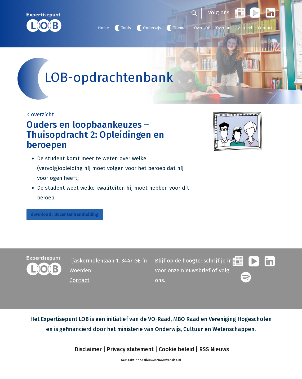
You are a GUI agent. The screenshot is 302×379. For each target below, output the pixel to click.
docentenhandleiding (65, 214)
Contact (265, 27)
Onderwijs (152, 27)
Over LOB (202, 27)
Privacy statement (130, 349)
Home (103, 27)
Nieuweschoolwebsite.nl (162, 360)
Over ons (224, 27)
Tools (126, 27)
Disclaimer (87, 349)
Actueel (245, 27)
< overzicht (40, 114)
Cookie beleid (176, 349)
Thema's (180, 27)
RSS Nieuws (214, 349)
